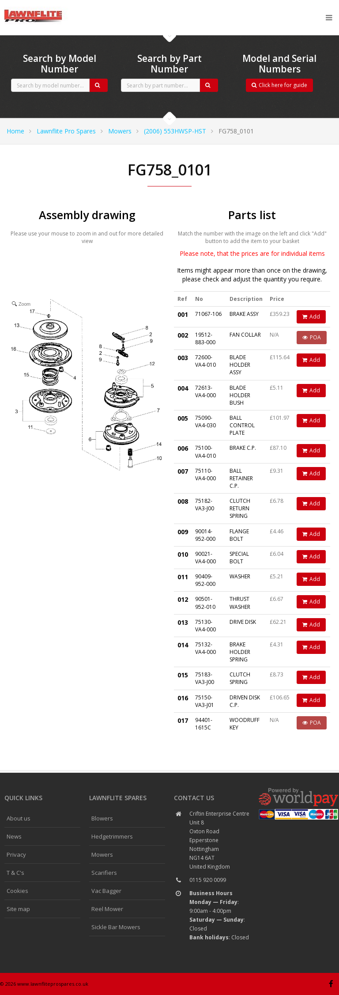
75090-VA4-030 (205, 421)
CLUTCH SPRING (240, 678)
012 (182, 599)
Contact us (194, 798)
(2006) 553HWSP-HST (175, 131)
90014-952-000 (205, 535)
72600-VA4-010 (205, 360)
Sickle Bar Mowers (115, 927)
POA (311, 337)
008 (182, 501)
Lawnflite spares (118, 798)
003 (182, 357)
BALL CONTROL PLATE (242, 425)
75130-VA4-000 (205, 625)
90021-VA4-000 (205, 557)
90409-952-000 (205, 580)
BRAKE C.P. (243, 448)
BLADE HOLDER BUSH (240, 395)
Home (15, 131)
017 (182, 720)
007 (182, 471)
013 (182, 622)
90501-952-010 (205, 602)
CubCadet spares (53, 7)
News (14, 836)
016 (182, 698)
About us (18, 818)
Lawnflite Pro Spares (66, 131)
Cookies (17, 891)
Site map (18, 909)
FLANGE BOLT (239, 535)
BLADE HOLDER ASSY (240, 364)
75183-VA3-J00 (204, 678)
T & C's (15, 873)
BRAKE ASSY (244, 314)
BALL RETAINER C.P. (241, 478)
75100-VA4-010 (205, 451)
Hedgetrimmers (112, 836)
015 (182, 675)
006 (182, 448)
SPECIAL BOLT (239, 557)
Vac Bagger (106, 891)
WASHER (240, 576)
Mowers (120, 131)
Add (311, 316)
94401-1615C (203, 723)
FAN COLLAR (245, 334)
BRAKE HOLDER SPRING (240, 652)
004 (182, 388)
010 (182, 554)
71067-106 (208, 314)
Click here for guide (279, 85)
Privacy (16, 854)
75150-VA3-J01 (204, 701)
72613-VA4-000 (205, 391)
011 (182, 577)
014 (182, 645)
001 (182, 314)
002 (182, 335)
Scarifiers (104, 873)
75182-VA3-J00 (204, 504)
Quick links (23, 798)
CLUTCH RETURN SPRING (240, 508)
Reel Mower (107, 909)
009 (182, 532)
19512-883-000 (205, 338)
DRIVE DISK (243, 622)
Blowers (102, 818)
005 (182, 418)
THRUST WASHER (240, 602)
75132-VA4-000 (205, 648)
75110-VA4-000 (205, 474)
